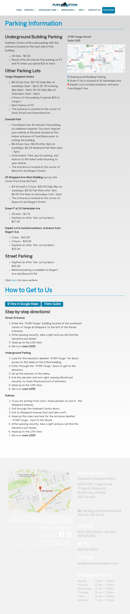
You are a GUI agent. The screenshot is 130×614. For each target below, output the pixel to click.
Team (18, 10)
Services (29, 10)
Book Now (108, 10)
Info (81, 10)
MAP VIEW (44, 528)
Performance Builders (61, 544)
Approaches (67, 10)
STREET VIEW (63, 528)
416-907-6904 (88, 550)
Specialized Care (47, 10)
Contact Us (94, 10)
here (14, 280)
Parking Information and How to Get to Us (99, 513)
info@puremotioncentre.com (98, 563)
